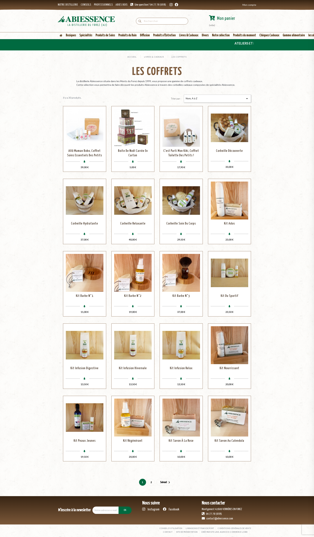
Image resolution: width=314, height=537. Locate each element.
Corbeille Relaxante (133, 223)
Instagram (150, 509)
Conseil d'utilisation (170, 528)
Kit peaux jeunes (85, 440)
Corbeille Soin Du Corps (181, 223)
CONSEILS (86, 4)
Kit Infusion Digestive (84, 368)
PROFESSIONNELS (103, 4)
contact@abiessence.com (217, 518)
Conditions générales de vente (234, 528)
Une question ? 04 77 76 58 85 (150, 4)
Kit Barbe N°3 (181, 296)
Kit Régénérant (133, 440)
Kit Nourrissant (229, 368)
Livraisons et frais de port (200, 528)
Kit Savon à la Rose (181, 440)
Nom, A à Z (217, 99)
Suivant (165, 482)
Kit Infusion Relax (181, 368)
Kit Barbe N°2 (133, 296)
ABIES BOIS (122, 4)
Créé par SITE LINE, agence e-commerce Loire (224, 532)
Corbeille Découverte (229, 151)
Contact (167, 532)
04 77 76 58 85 (212, 513)
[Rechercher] (162, 21)
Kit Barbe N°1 (84, 296)
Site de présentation (187, 532)
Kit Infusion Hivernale (133, 368)
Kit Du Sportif (229, 296)
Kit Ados (229, 223)
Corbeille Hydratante (84, 223)
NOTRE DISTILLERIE (68, 4)
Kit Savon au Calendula (229, 440)
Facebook (171, 509)
